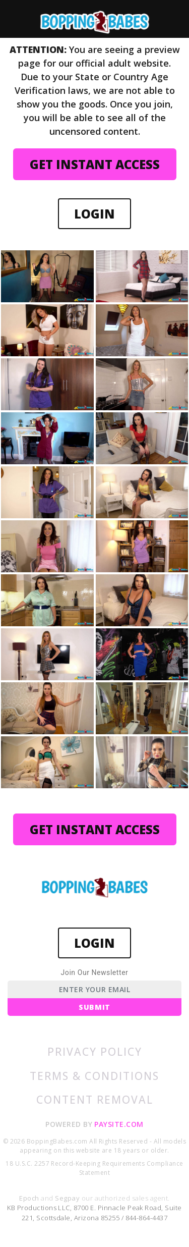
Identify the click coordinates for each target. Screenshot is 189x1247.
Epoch (30, 1198)
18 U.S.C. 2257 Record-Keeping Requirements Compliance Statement (94, 1168)
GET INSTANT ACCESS (95, 164)
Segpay (68, 1198)
